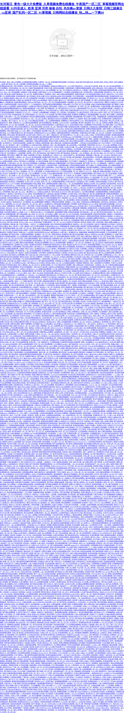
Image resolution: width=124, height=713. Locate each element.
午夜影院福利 (70, 88)
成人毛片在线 (108, 543)
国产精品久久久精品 (103, 667)
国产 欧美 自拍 (44, 700)
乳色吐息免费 (97, 124)
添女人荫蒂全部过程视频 (44, 527)
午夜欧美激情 (21, 185)
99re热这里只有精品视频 (76, 374)
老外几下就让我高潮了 (110, 586)
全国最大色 (31, 143)
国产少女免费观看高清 (27, 419)
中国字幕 (93, 480)
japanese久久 (75, 545)
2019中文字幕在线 (32, 376)
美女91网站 (35, 446)
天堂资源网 (115, 151)
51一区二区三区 (57, 641)
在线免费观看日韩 (39, 194)
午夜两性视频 (5, 169)
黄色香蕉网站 (80, 155)
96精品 (45, 279)
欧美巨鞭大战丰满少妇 (107, 476)
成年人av (82, 543)
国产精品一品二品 (40, 102)
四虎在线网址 (47, 620)
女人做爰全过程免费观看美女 (75, 279)
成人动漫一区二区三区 (36, 214)
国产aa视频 (111, 114)
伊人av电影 (79, 147)
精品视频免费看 (93, 114)
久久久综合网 (63, 653)
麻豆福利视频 (91, 478)
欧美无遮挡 (105, 437)
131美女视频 (104, 141)
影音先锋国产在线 (76, 124)
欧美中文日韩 (7, 378)
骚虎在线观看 (77, 515)
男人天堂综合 (92, 500)
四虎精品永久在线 (82, 131)
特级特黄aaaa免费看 (46, 332)
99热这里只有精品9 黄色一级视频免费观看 (19, 271)
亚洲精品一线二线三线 (91, 153)
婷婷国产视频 (98, 466)
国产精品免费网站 (22, 293)
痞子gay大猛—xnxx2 (26, 222)
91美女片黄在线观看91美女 (63, 250)
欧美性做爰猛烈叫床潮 (47, 391)
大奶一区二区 (43, 549)
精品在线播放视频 (58, 567)
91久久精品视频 (94, 285)
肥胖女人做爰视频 (55, 500)
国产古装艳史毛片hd (28, 462)
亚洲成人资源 (111, 267)
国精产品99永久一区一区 (22, 326)
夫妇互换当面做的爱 (107, 372)
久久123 (110, 328)
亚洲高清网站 (27, 305)
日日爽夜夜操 (20, 250)
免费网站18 (83, 114)
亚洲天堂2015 (7, 667)
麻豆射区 (39, 456)
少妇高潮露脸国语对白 (8, 275)
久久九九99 (87, 137)
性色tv (86, 354)
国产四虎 (39, 439)
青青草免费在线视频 (89, 149)
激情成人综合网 (89, 183)
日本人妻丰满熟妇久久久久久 (14, 159)
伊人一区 (117, 255)
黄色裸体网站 (106, 301)
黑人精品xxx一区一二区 (55, 401)
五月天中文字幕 (5, 114)
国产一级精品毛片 (53, 135)
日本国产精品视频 (41, 206)
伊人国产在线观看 (77, 354)
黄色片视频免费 (66, 287)
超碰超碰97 (26, 360)
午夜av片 (95, 334)
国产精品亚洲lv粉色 (65, 301)
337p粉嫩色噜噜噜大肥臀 (53, 246)
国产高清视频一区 (87, 100)
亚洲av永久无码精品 (39, 614)
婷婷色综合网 (118, 511)
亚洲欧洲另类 (107, 118)
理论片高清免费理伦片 (22, 127)
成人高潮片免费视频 (113, 539)
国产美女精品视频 (63, 506)
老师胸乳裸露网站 (24, 511)
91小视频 (70, 691)
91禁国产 (85, 90)
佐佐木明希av (105, 275)
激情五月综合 (115, 228)
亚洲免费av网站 (29, 454)
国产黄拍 (58, 480)
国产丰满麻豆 (5, 535)
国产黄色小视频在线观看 (74, 444)
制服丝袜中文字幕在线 (70, 531)
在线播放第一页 (59, 332)
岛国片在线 (62, 151)
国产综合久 (84, 596)
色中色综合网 (115, 287)
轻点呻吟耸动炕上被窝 (20, 230)
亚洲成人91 (43, 531)
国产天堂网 (38, 281)
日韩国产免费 (66, 604)
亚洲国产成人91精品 (22, 244)
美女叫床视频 (36, 360)
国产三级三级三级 (32, 255)
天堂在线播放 (34, 403)
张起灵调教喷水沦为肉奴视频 (106, 604)
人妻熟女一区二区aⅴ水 (23, 157)
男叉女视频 (90, 586)
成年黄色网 (66, 517)
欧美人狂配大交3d (43, 96)
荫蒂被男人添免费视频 (18, 151)
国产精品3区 (87, 169)
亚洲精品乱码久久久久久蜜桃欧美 (98, 647)
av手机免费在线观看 (16, 328)
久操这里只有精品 (85, 702)
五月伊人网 (29, 181)
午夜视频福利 (54, 208)
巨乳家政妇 (72, 112)
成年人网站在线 (97, 88)
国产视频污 (116, 104)
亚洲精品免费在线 (99, 273)
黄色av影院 (11, 135)
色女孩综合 (19, 389)
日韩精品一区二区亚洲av (58, 112)
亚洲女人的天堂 (61, 228)
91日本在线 (77, 257)
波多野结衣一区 (112, 131)
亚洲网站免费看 (8, 364)
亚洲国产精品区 (87, 159)
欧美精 (74, 559)
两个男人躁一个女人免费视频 (29, 173)
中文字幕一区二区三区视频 (80, 104)
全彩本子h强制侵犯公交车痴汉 (105, 224)
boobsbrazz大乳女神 (33, 691)
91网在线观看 (27, 602)
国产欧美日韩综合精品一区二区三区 (109, 212)
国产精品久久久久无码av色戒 (95, 291)
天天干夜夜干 (73, 161)
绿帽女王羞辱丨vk (61, 315)
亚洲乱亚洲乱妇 (60, 683)
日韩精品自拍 (41, 293)
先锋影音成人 (115, 360)
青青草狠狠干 (83, 285)
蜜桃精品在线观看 (75, 413)
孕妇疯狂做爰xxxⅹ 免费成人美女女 (35, 435)
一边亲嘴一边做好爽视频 (58, 494)
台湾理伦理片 (88, 92)
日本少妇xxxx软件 (96, 112)
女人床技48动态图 (35, 145)
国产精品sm (97, 677)
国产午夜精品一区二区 (39, 704)
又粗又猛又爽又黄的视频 (112, 309)
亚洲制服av (99, 482)
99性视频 (52, 185)
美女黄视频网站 (44, 86)
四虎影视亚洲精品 (20, 102)
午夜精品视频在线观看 (77, 165)
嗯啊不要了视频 (21, 155)
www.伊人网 (90, 675)
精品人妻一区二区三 (18, 192)
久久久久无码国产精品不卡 (43, 147)
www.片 (105, 496)
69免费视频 (106, 590)
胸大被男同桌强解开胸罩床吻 (50, 137)
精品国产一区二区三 (96, 596)
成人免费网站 (110, 460)
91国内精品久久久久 (62, 124)
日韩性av (114, 429)
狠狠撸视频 (60, 539)
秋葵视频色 (17, 259)
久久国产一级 (5, 567)
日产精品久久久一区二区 (95, 98)
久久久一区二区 (95, 385)
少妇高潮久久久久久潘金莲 (34, 200)
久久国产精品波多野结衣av (89, 592)
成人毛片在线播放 (82, 267)
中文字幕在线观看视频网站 (31, 259)
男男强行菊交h (46, 592)
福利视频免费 (78, 116)
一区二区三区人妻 (76, 417)
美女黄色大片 (91, 693)
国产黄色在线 (88, 287)
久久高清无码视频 (42, 161)
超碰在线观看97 (22, 106)
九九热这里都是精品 (28, 630)
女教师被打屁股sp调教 (33, 620)
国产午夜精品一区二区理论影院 (35, 165)
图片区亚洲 (63, 352)
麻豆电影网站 (91, 488)
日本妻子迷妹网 (5, 547)
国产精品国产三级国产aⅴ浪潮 (113, 441)
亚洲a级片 (103, 435)
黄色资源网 (53, 106)
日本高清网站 (47, 309)
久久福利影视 (50, 285)
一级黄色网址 (46, 259)
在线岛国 (98, 675)
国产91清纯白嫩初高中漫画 (19, 322)
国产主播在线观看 (56, 545)
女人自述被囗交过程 (31, 149)
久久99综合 (98, 531)
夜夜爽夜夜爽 (18, 435)
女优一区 (56, 602)
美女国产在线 (58, 218)
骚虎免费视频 (54, 639)
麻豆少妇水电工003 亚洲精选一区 (38, 502)
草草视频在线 (47, 230)
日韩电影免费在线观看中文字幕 (97, 246)
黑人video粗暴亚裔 (9, 706)
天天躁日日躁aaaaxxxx (70, 206)
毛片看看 (103, 257)
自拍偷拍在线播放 (63, 190)
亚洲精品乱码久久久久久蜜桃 (17, 303)
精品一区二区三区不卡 (108, 153)
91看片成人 (64, 232)
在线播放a (90, 423)
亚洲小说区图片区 (54, 425)
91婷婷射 (108, 133)
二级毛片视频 (110, 366)
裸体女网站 (41, 285)
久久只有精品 (5, 452)
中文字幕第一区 (9, 614)
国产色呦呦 (66, 498)
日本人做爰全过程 (110, 88)
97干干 (70, 179)
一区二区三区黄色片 (56, 470)
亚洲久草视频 (115, 649)
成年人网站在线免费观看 (65, 94)
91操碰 (31, 106)
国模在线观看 (5, 283)
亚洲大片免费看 (20, 364)
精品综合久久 (69, 324)
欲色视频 (39, 216)
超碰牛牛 (4, 374)
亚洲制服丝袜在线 (80, 511)
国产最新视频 (32, 641)
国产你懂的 (105, 287)
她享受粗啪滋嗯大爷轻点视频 (31, 183)
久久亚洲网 (98, 255)
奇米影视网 (111, 238)
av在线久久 (108, 673)
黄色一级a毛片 (14, 226)
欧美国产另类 (62, 448)
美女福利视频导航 (61, 543)
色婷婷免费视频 (13, 267)
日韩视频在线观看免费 (106, 628)
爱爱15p (112, 354)
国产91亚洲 (47, 358)
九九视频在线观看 (101, 165)
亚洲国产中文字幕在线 (49, 277)
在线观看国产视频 (61, 212)
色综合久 (89, 322)
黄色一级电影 (9, 403)
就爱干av (87, 523)
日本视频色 (11, 273)
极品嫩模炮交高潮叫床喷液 (30, 198)
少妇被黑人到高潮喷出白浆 (73, 92)
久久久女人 (85, 634)
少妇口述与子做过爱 (91, 86)
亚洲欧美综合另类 (63, 381)
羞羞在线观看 (75, 537)
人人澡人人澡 (116, 517)
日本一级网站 (24, 639)
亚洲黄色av (12, 413)
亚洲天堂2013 (38, 368)
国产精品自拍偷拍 (11, 574)
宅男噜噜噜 (7, 192)
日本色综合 (46, 478)
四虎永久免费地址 (66, 149)
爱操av (110, 632)
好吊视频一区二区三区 (59, 460)
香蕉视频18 (67, 437)
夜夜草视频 (13, 702)
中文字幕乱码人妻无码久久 (72, 90)
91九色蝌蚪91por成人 (19, 263)
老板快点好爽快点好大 (59, 86)
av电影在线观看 (8, 281)
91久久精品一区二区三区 (48, 299)
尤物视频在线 (102, 116)
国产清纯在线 (29, 133)
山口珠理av (82, 293)
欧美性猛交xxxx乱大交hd (55, 129)
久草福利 (6, 592)
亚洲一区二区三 (109, 482)
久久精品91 (29, 362)
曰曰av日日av (11, 372)
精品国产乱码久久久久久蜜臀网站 (22, 488)
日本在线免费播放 (102, 706)
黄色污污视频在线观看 (8, 236)
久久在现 (64, 702)
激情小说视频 (56, 502)
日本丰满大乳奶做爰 (105, 374)
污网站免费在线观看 (41, 141)
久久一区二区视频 (64, 299)
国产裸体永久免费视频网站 (76, 167)
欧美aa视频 (4, 616)
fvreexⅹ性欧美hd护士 (102, 342)
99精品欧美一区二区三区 (14, 348)
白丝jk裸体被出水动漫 (76, 240)
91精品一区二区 (40, 334)
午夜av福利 (67, 104)
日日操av (13, 376)
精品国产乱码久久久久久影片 (77, 244)
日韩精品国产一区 (60, 370)
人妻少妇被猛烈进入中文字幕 (99, 588)
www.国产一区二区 (57, 441)
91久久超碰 (67, 271)
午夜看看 (33, 293)
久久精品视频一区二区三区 (99, 177)
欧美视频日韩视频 (73, 151)
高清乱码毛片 (17, 202)
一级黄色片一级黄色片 (115, 163)
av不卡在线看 (50, 114)
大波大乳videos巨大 (91, 569)
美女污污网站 (66, 496)
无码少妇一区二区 (12, 208)
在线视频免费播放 (102, 192)
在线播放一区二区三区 (75, 102)
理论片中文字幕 (114, 120)
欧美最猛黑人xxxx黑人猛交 (73, 328)
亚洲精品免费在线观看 (33, 301)
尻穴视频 (103, 600)
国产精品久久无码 (74, 100)
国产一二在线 (38, 458)
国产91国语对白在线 (103, 649)
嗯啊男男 (7, 545)
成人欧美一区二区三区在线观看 (60, 590)
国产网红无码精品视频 (63, 114)
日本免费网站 (24, 582)
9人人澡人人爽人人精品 (109, 383)
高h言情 (5, 529)
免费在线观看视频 (80, 610)
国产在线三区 (66, 220)
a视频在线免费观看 (6, 655)
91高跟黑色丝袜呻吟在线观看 (46, 190)
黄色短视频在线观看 (59, 313)
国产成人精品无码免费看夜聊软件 (97, 360)
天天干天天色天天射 (94, 616)
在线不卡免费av (90, 425)
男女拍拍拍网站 (88, 157)
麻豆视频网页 (66, 502)
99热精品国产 (93, 555)
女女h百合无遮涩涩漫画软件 (44, 124)
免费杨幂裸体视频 (58, 427)
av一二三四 (57, 685)
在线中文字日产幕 (80, 616)
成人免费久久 (59, 324)
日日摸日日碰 (111, 454)
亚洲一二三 (19, 281)
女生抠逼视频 (50, 563)
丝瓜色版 (10, 261)
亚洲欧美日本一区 (37, 175)
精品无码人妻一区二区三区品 (24, 537)
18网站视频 (29, 141)
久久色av (107, 155)
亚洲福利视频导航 (104, 320)
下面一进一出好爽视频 (21, 667)
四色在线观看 (118, 431)
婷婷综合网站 (74, 439)
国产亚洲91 (11, 155)
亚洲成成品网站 (78, 425)
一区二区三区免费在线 (21, 116)
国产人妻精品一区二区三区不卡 (29, 265)
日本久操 (45, 340)
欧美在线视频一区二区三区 (73, 458)
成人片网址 (8, 708)
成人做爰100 (101, 541)
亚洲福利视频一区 (98, 484)
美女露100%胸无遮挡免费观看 (100, 261)
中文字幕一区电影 (20, 415)
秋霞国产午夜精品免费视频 (90, 226)
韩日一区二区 (79, 403)
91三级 (55, 269)
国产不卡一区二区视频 (17, 679)
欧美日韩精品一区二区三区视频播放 (43, 381)
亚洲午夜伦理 (78, 383)
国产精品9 (78, 618)
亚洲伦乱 (10, 127)
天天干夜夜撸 (14, 519)
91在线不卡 (74, 622)
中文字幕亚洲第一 (79, 96)
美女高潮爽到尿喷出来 (30, 336)
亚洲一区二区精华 (34, 580)
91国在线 (3, 372)
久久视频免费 (101, 163)
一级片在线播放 (106, 226)
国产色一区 (17, 675)
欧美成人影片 (83, 206)
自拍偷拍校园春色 (52, 116)
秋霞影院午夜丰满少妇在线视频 (73, 234)
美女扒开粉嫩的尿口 (81, 385)
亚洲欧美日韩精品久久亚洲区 (57, 253)
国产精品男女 (74, 344)
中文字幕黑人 (19, 655)
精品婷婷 (16, 576)
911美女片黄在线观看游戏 (65, 614)
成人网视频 (20, 604)
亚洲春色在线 (82, 559)
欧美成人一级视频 (29, 543)
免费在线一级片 (48, 145)
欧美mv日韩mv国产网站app (88, 336)
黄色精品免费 (20, 135)
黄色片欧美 (55, 192)
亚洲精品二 (68, 515)
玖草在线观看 (63, 533)
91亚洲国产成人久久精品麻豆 (43, 324)
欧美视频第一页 (47, 250)
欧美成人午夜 (46, 567)
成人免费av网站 (87, 462)
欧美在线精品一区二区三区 (34, 114)
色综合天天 (62, 677)
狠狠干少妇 (39, 488)
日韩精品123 (59, 261)
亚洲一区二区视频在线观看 (39, 582)
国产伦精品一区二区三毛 (92, 147)
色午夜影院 (72, 494)
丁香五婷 (25, 677)
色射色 (119, 187)
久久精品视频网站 (39, 411)
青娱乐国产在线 (13, 131)
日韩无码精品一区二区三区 (18, 88)
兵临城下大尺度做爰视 (15, 454)
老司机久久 (95, 490)
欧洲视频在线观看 (93, 437)
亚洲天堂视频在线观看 (41, 139)
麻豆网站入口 (31, 192)
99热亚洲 (104, 385)
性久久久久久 (38, 362)
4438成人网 (69, 407)
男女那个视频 (12, 444)
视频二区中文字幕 (84, 198)
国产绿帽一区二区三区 (96, 133)
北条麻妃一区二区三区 (24, 535)
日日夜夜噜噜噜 (100, 653)
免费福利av (76, 311)
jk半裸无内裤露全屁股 (116, 200)
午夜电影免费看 (86, 399)
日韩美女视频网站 (100, 389)
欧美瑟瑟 (98, 586)
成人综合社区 (78, 179)
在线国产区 (81, 649)
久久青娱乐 (82, 488)
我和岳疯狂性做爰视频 (62, 204)
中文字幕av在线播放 (34, 311)
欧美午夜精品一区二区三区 (72, 318)
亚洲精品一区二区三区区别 (50, 179)
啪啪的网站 (110, 338)
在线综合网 (63, 374)
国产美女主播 (58, 673)
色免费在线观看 (27, 139)
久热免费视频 (118, 167)
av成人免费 (40, 108)
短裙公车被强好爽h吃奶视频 (101, 104)
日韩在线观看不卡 (13, 462)
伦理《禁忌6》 (63, 240)
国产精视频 (109, 702)
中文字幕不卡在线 (99, 539)
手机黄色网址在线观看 (103, 135)
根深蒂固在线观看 (48, 315)
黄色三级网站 (30, 159)
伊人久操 (112, 259)
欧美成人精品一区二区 (54, 263)
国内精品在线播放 (106, 216)
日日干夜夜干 (106, 143)
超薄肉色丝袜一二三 (11, 295)
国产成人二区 (43, 185)
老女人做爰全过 (24, 381)
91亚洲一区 (70, 175)
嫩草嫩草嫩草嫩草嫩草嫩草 (49, 446)
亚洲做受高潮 (114, 96)
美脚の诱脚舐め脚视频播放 (68, 643)
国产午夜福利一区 (66, 187)
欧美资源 (120, 267)
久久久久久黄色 (21, 273)
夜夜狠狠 (46, 429)
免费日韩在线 (80, 94)
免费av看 (96, 171)
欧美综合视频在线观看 (37, 116)
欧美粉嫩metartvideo (55, 531)
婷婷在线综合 (75, 190)
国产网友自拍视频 (106, 285)
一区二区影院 (5, 129)
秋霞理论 (102, 446)
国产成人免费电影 (6, 190)
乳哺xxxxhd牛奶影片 (20, 533)
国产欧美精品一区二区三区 (75, 620)
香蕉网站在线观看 (50, 305)
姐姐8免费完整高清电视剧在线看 (97, 96)
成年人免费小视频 (95, 368)
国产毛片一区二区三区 (50, 301)
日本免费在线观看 (63, 630)
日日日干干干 (68, 173)
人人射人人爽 (61, 433)
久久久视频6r (95, 383)
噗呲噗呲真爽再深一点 (48, 464)
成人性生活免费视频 (30, 163)
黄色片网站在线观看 (77, 141)
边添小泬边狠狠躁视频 (84, 358)
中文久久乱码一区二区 (28, 196)
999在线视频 (108, 511)
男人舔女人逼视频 (55, 206)
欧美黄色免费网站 (93, 167)
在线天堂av (111, 94)
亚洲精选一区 (88, 454)
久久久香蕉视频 (22, 236)
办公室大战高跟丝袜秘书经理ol (54, 667)
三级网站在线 (5, 704)
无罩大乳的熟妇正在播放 (96, 519)
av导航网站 (84, 151)
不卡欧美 (76, 338)
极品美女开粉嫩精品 (71, 474)
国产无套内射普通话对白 (84, 405)
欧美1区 (83, 222)
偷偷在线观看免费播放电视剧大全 (19, 450)
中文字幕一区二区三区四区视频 (103, 509)
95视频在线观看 (48, 330)
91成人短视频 (41, 598)
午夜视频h (100, 161)
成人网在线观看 (60, 145)
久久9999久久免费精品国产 (61, 486)
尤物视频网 (20, 181)
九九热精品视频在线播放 (83, 509)
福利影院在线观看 (113, 257)
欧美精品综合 (15, 630)
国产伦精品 (96, 421)
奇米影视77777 (60, 647)
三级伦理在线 (27, 480)
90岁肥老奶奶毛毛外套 (107, 139)
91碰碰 (21, 248)
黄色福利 (85, 588)
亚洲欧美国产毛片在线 (50, 157)
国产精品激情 (77, 157)
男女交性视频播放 (69, 246)
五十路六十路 (64, 417)
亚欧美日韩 (23, 641)
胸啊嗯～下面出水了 (58, 297)
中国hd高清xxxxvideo (93, 580)
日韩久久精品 (111, 653)
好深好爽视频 (15, 433)
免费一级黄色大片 (15, 122)
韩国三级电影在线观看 (15, 149)
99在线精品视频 (59, 624)
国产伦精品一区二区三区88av (22, 458)
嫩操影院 (116, 391)
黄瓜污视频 (10, 685)
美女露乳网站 (90, 649)
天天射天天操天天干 (62, 553)
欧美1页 (19, 90)
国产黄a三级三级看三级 (94, 309)
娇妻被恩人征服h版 (38, 588)
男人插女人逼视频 (44, 641)
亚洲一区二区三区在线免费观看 (110, 86)
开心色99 (93, 175)
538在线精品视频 (9, 482)
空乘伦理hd (37, 291)
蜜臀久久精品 (54, 555)
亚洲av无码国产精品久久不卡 (50, 378)
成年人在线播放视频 (64, 322)
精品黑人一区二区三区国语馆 (83, 224)
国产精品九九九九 (39, 90)
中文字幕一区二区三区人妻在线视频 (80, 466)
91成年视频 (102, 289)
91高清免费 (49, 565)
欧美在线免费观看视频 (51, 216)
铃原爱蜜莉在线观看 (99, 557)
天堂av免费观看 (9, 622)
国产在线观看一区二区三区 (24, 124)
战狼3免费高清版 (116, 177)
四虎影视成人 (75, 517)
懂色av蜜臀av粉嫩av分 (112, 222)
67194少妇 (86, 303)
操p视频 (55, 122)
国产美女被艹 (98, 269)
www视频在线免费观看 (44, 269)
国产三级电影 (55, 628)
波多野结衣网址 (86, 190)
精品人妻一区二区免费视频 (48, 352)
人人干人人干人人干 (74, 159)
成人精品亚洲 (27, 100)
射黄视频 (9, 661)
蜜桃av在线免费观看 (27, 242)
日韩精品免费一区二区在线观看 (72, 307)
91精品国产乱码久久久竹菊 (79, 419)
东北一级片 (32, 273)
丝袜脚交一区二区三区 (85, 228)
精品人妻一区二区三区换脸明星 (27, 98)
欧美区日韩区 (65, 334)
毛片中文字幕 (5, 513)
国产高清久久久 (29, 190)
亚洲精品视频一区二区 (48, 403)
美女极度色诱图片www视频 (13, 212)
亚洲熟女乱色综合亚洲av (86, 283)
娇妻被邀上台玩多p (15, 421)
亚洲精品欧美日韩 (6, 86)
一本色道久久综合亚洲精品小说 (90, 143)
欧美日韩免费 (60, 283)
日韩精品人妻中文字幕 (108, 313)
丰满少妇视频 (51, 177)
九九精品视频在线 (29, 460)
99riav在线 (27, 659)
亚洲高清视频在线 (13, 198)
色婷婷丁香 (77, 669)
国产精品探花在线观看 (95, 511)
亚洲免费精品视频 (9, 228)
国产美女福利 (17, 480)
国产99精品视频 (22, 214)
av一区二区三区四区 (23, 175)
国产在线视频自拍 (58, 444)
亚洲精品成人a (108, 255)
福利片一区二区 (86, 594)
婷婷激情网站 (77, 452)
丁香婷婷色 (49, 218)
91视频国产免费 (110, 486)
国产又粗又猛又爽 (104, 185)
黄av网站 (7, 608)
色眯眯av (110, 214)
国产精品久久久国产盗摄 (63, 572)
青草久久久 (82, 230)
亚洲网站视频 (69, 401)
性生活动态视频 (38, 218)
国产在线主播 (9, 515)
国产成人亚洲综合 (80, 659)
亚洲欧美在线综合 (111, 399)
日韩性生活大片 (13, 616)
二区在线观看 (77, 606)
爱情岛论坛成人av (37, 212)
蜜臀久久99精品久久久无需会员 (65, 421)
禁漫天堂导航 (54, 141)
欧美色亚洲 (48, 626)
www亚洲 (118, 389)
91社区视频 (106, 643)
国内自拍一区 (29, 551)
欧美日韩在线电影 (90, 417)
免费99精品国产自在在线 (40, 569)
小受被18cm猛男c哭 (44, 192)
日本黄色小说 (89, 255)
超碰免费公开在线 (43, 622)
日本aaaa (30, 102)
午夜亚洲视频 (18, 352)
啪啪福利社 (11, 206)
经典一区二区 (46, 181)
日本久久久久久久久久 (59, 466)
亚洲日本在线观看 (82, 200)
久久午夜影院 (36, 315)
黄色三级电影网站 (48, 167)
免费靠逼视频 (62, 691)
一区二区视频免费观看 (52, 120)
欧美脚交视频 (35, 366)
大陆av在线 (53, 289)
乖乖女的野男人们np (77, 120)
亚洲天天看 (48, 88)
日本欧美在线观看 (42, 208)
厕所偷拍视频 (78, 287)
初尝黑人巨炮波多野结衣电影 (80, 574)
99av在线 (103, 114)
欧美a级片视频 (113, 659)
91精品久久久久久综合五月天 (102, 533)
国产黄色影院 (64, 484)
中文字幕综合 (5, 139)
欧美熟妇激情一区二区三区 (28, 470)
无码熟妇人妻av (109, 466)
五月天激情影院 (21, 634)
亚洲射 (116, 328)
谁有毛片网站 (41, 630)
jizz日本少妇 (92, 277)
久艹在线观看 (111, 358)
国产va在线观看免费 (26, 344)
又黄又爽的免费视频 (31, 238)
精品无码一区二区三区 (30, 204)
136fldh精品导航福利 (95, 441)
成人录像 (12, 175)
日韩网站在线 (88, 389)
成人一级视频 (33, 515)
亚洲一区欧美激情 (100, 240)
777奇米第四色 (111, 324)
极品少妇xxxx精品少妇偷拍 (10, 137)
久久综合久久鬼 (99, 515)
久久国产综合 (54, 569)
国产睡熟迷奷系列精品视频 (49, 608)
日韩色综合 (105, 202)
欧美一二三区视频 (65, 580)
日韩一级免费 (100, 283)
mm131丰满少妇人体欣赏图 (109, 356)
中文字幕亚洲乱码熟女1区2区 (95, 94)
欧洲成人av (26, 606)
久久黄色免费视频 (60, 356)
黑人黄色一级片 (65, 446)
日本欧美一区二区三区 (115, 427)
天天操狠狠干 (103, 311)
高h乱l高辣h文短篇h (19, 383)
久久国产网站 (16, 452)
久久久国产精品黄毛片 (75, 86)
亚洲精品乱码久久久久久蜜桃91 (45, 133)
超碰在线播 (72, 131)
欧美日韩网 (44, 639)
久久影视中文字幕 (108, 492)
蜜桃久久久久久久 (85, 171)
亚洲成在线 (101, 348)
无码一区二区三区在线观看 (37, 307)
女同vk (15, 161)
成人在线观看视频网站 (98, 407)
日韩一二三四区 (28, 210)
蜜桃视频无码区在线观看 (96, 232)
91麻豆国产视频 (102, 175)
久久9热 (43, 173)
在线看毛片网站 (37, 618)
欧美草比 (12, 181)
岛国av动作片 (118, 281)
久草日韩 (10, 141)
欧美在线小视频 (107, 281)
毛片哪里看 (27, 202)
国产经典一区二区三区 (79, 346)
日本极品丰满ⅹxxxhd (101, 259)
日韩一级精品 (27, 90)
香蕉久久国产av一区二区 (30, 506)
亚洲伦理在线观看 (99, 214)
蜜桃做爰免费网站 (85, 269)
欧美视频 (68, 525)
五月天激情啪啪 (103, 468)
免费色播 (101, 366)
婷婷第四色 (4, 409)
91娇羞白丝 (81, 181)
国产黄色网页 (37, 417)
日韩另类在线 (103, 448)
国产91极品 (90, 165)
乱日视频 (78, 175)
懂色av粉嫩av (45, 376)
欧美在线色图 (46, 427)
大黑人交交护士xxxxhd (43, 708)
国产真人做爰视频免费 (98, 194)
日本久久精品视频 (66, 511)
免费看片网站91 (38, 94)
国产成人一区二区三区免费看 (44, 385)
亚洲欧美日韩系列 (36, 244)
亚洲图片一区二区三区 (43, 234)
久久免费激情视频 (12, 216)
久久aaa (90, 346)
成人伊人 (115, 502)
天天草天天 (27, 494)
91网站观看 (76, 208)
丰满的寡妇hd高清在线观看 (98, 200)
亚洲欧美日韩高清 (80, 320)
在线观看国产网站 (66, 657)
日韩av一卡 (119, 492)
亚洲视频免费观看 (61, 681)
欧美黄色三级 (27, 218)
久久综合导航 (48, 458)
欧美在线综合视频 (50, 362)
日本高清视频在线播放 (56, 279)
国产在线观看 (26, 374)
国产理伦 (118, 181)
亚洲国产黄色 (15, 693)
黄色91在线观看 (61, 285)
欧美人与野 (15, 695)
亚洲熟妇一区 (47, 454)
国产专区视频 (99, 460)
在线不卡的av (95, 110)
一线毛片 (33, 224)
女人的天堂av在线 (30, 346)
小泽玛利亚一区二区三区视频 (35, 177)
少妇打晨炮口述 (60, 167)
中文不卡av (77, 340)
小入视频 (42, 541)
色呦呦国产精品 (66, 169)
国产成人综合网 (13, 222)
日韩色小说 (35, 545)
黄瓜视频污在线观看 (96, 419)
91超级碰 (39, 462)
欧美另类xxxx (25, 118)
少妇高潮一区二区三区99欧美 (81, 334)
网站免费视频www (92, 279)
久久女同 (105, 531)
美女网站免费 (119, 372)
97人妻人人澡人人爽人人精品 (84, 135)
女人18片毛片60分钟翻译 (77, 448)
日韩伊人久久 (63, 106)
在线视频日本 (25, 340)
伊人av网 (55, 358)
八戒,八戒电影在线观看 (60, 462)
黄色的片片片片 (41, 517)
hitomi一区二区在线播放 (66, 200)
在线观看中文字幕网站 (102, 263)
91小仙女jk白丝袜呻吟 (10, 344)
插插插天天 (83, 161)
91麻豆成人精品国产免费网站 (57, 194)
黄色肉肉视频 (15, 578)
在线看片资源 (22, 427)
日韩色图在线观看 (34, 277)
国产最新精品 (14, 582)
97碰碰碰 (79, 263)
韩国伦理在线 (55, 376)
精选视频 (106, 368)
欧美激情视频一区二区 (66, 632)
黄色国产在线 (101, 689)
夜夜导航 (97, 151)
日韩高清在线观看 (10, 104)
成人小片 (70, 472)
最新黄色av (83, 541)
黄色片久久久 (101, 131)
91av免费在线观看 (6, 161)
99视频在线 (9, 102)
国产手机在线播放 (67, 326)
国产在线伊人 (76, 192)
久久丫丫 (27, 212)
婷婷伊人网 (91, 222)
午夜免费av (31, 610)
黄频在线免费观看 (112, 194)
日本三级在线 (73, 543)
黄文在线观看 (67, 96)
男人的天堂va (88, 102)
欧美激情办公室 (16, 567)
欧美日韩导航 (33, 391)
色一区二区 (23, 120)
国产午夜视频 (9, 200)
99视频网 (58, 330)
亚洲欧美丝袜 (117, 118)
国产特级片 (53, 653)
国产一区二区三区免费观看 (101, 198)
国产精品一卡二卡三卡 (44, 637)
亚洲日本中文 (9, 563)
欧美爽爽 (95, 622)
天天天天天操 (64, 122)
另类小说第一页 (74, 480)
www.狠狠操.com (26, 433)
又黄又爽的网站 (46, 504)
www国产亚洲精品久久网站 (62, 311)
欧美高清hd (71, 313)
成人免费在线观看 (114, 165)
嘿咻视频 (89, 155)
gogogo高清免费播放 (13, 370)
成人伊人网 (79, 704)
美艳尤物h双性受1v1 (92, 120)
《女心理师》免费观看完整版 (34, 492)
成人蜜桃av (71, 391)
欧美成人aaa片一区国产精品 (44, 681)
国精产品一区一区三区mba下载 (104, 236)
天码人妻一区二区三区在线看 (69, 214)
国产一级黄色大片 (115, 127)
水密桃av (7, 695)
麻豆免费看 (5, 328)
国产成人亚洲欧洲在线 (101, 228)
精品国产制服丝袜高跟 (106, 598)
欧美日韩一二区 (76, 153)
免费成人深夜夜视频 (42, 143)
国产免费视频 (21, 338)
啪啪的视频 (83, 232)
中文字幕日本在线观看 (74, 163)
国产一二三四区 (115, 368)
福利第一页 (72, 228)
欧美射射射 (28, 313)
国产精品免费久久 (66, 135)
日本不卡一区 (45, 545)
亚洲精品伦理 (54, 340)
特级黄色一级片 (50, 94)
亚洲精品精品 (95, 106)
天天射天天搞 (84, 332)
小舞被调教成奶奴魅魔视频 (70, 376)
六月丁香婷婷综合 (65, 588)
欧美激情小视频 (27, 675)
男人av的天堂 (82, 651)
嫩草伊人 (68, 708)
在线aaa (43, 228)
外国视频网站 (111, 612)
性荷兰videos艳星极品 (40, 100)
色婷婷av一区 (72, 565)
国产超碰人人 (73, 702)
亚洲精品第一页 (74, 106)
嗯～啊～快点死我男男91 (28, 295)
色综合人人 (97, 281)
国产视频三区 (45, 297)
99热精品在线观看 (84, 378)
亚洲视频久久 (109, 234)
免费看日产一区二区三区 (75, 242)
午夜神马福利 (14, 470)
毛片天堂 (80, 421)
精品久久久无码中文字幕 (63, 273)
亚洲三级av (37, 437)
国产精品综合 (42, 153)
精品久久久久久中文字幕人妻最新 (28, 289)
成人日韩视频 (93, 311)
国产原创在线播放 (55, 498)
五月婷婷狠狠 (77, 137)
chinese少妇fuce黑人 (103, 708)
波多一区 (117, 285)
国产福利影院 (45, 374)
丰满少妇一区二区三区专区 (32, 429)
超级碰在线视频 (114, 192)
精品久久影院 (53, 100)
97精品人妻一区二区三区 (49, 632)
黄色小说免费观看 (13, 553)
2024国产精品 (72, 194)
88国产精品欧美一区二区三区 (22, 94)
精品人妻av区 (28, 539)
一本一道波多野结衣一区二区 (72, 415)
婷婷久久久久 (119, 504)
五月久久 (99, 145)
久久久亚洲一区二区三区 (65, 618)
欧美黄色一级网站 (113, 618)
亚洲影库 (23, 137)
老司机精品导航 (34, 220)
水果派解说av (16, 139)
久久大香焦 (82, 429)
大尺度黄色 (115, 320)
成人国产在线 (31, 135)
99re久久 (53, 242)
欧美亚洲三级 (118, 657)
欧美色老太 (110, 283)
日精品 (19, 100)
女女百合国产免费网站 (98, 332)
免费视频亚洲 (64, 226)
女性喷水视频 (36, 441)
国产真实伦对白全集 (91, 253)
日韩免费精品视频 (32, 555)
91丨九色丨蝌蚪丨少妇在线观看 (30, 131)
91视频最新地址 (95, 433)
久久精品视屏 (102, 417)
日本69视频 (90, 210)
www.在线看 (77, 697)
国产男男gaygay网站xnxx (37, 110)
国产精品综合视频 (21, 391)
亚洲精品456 (34, 299)
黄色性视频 (8, 559)
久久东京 (10, 177)
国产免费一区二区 (89, 163)
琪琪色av (35, 494)
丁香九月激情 (61, 472)
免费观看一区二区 (46, 326)
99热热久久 (98, 496)
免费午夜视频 (30, 334)
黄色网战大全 (94, 632)
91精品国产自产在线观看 (100, 299)
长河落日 (93, 131)
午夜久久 (28, 604)
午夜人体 (15, 632)
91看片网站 (17, 683)
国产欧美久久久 (99, 612)
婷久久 (36, 539)
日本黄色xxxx (21, 179)
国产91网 (26, 389)
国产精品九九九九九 (14, 602)
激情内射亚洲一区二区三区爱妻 (108, 149)
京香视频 (74, 204)
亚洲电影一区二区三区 (59, 259)
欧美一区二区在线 (56, 429)
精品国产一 (89, 496)
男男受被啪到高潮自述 (78, 423)
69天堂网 (97, 287)
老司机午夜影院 (87, 697)
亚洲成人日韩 (64, 141)
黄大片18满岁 (92, 366)
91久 (120, 582)
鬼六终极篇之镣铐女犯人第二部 (72, 255)
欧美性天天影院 (41, 425)
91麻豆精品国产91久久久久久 (87, 108)
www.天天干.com (50, 600)
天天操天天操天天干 (94, 301)
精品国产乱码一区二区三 (73, 350)
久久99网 (76, 273)
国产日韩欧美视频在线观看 (105, 693)
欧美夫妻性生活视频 (42, 364)
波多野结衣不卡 (79, 250)
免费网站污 (65, 120)
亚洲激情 (65, 480)
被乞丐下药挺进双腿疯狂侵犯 (50, 198)
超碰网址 (66, 291)
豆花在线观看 (37, 535)
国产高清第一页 (83, 435)
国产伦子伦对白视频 (31, 129)
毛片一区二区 (97, 122)
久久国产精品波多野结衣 (110, 433)
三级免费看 (22, 153)
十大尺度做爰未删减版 (73, 624)
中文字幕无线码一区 (26, 147)
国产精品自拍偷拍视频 (105, 504)
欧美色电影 (38, 222)
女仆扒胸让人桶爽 (51, 214)
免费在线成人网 (38, 565)
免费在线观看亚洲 (29, 108)
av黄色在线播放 (58, 535)
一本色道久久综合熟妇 (109, 537)
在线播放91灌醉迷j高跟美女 (96, 218)
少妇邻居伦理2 (47, 318)
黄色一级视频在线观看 (50, 183)
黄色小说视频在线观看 (114, 273)
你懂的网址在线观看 (26, 574)
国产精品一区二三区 (34, 407)
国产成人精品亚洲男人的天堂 (89, 474)
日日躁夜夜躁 (49, 212)
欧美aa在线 (104, 120)
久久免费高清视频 (9, 96)
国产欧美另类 (30, 590)
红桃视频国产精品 (69, 561)
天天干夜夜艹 (93, 559)
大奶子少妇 (108, 695)
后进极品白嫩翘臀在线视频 (13, 411)
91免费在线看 (54, 342)
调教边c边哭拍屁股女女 (21, 366)
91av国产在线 (58, 458)
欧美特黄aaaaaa (66, 137)
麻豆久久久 (63, 100)
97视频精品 (100, 521)
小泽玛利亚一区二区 (78, 665)
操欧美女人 (82, 586)
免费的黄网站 (115, 490)
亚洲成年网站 (24, 423)
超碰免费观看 (92, 364)
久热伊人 (41, 649)
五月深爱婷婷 (14, 315)
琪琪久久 (117, 122)
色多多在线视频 (33, 137)
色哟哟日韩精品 (9, 98)
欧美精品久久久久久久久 (40, 653)
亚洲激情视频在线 (82, 313)
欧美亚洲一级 (7, 448)
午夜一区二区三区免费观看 (43, 344)
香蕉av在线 (36, 228)
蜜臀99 (67, 706)
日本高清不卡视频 (27, 553)
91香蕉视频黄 (17, 246)
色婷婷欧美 (46, 439)
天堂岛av (111, 181)
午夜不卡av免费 (116, 263)
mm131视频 (53, 346)
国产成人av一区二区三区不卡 (110, 110)
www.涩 (79, 391)
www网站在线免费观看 (30, 122)
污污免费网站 (106, 151)
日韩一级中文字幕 (75, 462)
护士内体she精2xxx (53, 110)
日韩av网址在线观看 (109, 616)
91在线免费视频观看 (31, 352)
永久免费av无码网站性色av (91, 582)
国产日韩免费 (34, 464)
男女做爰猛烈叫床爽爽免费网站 (11, 569)
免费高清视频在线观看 (83, 88)
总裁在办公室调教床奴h (56, 267)
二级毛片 (85, 175)
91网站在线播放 (78, 572)
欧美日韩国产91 (69, 155)
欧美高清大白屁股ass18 (70, 336)
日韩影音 (24, 92)
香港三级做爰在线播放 (110, 381)
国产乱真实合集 (108, 376)
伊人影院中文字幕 (72, 248)
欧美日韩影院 (64, 537)
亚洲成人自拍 (102, 425)
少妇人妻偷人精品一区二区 (42, 350)
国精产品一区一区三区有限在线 (66, 563)
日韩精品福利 (31, 671)
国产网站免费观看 (12, 330)
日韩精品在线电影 (106, 167)
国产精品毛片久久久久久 (67, 108)
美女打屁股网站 (98, 399)
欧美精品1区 (93, 431)
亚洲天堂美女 (99, 102)
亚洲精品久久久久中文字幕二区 (42, 521)
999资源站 (24, 687)
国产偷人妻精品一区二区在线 (67, 281)
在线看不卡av (14, 269)
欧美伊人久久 (41, 476)
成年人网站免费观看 (25, 409)
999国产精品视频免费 (36, 88)
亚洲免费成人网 (50, 338)
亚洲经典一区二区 (21, 515)
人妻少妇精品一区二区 (15, 346)
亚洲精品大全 (73, 232)
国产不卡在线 (55, 139)
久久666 (112, 468)
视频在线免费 (70, 267)
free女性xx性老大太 (35, 279)
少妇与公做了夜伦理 (31, 86)
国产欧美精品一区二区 (20, 431)
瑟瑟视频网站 (19, 141)
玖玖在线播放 (77, 169)
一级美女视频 (101, 401)
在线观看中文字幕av (35, 155)
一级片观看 (31, 206)
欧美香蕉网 (65, 419)
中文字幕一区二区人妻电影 (28, 187)
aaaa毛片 (120, 653)
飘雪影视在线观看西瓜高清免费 (101, 657)
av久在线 (37, 181)
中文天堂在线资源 (48, 596)
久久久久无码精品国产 (55, 92)
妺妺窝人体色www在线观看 (12, 441)
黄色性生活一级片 (7, 415)
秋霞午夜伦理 (18, 541)
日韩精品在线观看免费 (65, 338)
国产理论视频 (65, 492)
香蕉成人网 (14, 224)
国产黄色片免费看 (74, 259)
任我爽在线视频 (69, 218)
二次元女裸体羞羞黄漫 (96, 393)
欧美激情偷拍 (24, 330)
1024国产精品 (17, 429)
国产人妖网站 (90, 181)
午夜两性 (99, 665)
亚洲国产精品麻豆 (105, 397)
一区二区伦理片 (20, 439)
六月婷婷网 (83, 500)
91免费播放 (87, 124)
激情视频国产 (58, 474)
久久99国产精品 (98, 169)
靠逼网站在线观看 (21, 279)
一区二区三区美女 (53, 334)
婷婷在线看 (20, 600)
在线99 (106, 527)
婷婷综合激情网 (101, 181)
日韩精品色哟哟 (87, 259)
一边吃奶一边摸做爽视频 (40, 112)
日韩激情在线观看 (104, 208)
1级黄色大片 (4, 269)
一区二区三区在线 (65, 157)
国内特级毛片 (18, 395)
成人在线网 (54, 700)
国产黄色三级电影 (104, 429)
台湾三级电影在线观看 (110, 147)
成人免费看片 (12, 484)
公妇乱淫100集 (69, 147)
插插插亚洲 (27, 569)
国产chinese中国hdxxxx (82, 691)
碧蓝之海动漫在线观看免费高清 (61, 224)
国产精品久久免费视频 (27, 161)
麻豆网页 (64, 179)
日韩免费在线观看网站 (45, 474)
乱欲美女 (62, 490)
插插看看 (95, 663)
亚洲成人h (44, 289)
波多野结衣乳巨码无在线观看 (40, 320)
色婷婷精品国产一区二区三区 (49, 149)
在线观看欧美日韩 (10, 387)
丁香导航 (97, 293)
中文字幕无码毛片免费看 (63, 265)
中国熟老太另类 (36, 511)
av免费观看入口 (22, 275)
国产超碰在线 (116, 106)
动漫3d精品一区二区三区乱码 (68, 277)
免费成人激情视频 (61, 98)
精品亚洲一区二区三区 (100, 362)
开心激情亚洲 (10, 90)
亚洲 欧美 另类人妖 (116, 370)
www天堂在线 (116, 185)
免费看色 (52, 397)
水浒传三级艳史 (6, 202)
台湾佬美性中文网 (96, 525)
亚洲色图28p (19, 437)
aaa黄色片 (103, 632)
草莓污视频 (36, 374)
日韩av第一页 (98, 155)
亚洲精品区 (19, 551)
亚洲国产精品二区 (78, 496)
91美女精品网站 (65, 208)
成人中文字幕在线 (15, 529)
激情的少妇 (83, 348)
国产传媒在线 (49, 395)
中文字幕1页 (113, 246)
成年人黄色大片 (14, 401)
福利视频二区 (38, 305)
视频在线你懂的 (105, 171)
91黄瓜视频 (38, 171)
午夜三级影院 (18, 86)
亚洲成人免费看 (108, 122)
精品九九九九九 (61, 391)
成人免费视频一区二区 (54, 90)
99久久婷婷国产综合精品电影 (106, 183)
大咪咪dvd (42, 129)
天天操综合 (25, 403)
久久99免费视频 (8, 389)
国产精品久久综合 (10, 671)
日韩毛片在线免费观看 (38, 482)
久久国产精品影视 (109, 462)
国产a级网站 (51, 228)
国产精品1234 (104, 630)
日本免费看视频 (73, 370)
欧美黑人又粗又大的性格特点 (85, 401)
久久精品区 (87, 409)
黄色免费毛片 (85, 376)
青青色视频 (87, 413)
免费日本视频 (90, 250)
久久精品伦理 (19, 177)
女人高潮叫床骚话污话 (15, 133)
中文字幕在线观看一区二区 (69, 171)
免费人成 (38, 415)
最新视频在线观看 (61, 612)
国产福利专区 (103, 659)
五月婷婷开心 (7, 143)
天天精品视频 (10, 634)
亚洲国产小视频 (41, 159)
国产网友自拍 (18, 190)
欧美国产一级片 (14, 145)
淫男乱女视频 (46, 551)
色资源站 (87, 421)
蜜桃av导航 (64, 110)
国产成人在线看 (83, 565)
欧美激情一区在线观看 (46, 98)
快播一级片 (26, 521)
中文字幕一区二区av (13, 171)
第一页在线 (54, 643)
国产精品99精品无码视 (42, 210)
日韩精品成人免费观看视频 (98, 127)
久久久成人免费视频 (110, 145)
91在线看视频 (76, 502)
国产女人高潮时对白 (46, 204)
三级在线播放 (34, 378)
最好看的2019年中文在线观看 (58, 118)
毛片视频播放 (36, 685)
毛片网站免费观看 (88, 192)
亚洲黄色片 (39, 537)
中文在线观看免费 (51, 200)
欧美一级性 (36, 326)
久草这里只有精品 (34, 230)
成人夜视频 (108, 391)
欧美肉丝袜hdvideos (52, 226)
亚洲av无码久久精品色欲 (19, 110)
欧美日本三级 (115, 647)
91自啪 (22, 555)
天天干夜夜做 (31, 622)
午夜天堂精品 (24, 224)
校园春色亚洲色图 (16, 129)
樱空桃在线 (55, 232)
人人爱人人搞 (111, 415)
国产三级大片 (13, 120)
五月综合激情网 (111, 232)
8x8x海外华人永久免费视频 (109, 179)
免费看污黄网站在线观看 (91, 350)
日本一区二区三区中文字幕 (96, 230)
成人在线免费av (72, 145)
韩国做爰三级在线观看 (80, 590)
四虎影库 (24, 649)
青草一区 (110, 389)
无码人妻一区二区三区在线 (57, 131)
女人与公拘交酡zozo (20, 559)
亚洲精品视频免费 (118, 135)
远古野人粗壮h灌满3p (81, 177)
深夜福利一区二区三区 (70, 198)
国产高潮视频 (104, 490)
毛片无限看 (102, 559)
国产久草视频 (89, 326)
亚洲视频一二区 (38, 572)
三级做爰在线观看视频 (79, 555)
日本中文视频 (59, 147)
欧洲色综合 (42, 372)
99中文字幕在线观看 (37, 226)
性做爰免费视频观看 (25, 596)
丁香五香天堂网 (57, 515)
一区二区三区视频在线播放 (57, 102)
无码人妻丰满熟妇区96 (101, 641)
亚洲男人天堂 (31, 153)
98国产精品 (119, 234)
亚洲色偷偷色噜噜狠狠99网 (108, 90)
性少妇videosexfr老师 (75, 253)
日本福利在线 (27, 397)
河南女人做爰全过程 (114, 417)
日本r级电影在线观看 (105, 108)
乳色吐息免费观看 (73, 645)
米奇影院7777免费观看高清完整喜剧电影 (44, 423)
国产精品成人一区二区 (88, 212)
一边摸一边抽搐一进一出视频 (92, 391)
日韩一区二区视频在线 (8, 299)
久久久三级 (14, 496)
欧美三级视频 (118, 533)
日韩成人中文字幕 (50, 488)
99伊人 (61, 360)
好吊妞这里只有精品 (98, 691)
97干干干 (54, 151)
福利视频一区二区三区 (14, 204)
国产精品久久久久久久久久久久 (76, 441)
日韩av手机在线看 (15, 486)
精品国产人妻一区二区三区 (59, 622)
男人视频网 (37, 167)
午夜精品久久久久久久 (23, 112)
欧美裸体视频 (37, 157)
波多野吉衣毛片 (53, 657)
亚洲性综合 (83, 277)
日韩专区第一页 (20, 311)
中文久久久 (67, 521)
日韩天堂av (33, 486)
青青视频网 (69, 385)
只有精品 (6, 697)
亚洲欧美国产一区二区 (51, 222)
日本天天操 (4, 490)
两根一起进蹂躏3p (87, 342)
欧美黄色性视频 (36, 127)
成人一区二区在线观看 (12, 92)
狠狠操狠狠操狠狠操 (48, 366)
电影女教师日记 (40, 472)
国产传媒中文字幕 (90, 116)
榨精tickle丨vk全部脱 (26, 232)
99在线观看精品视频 (69, 651)
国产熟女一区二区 (114, 352)
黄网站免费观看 (115, 630)
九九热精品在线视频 (67, 139)
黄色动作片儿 (75, 399)
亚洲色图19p (77, 588)
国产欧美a (7, 94)
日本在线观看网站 (41, 578)
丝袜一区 (53, 236)
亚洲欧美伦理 (90, 387)
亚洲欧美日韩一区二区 (98, 626)
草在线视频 (30, 578)
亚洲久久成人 (88, 315)
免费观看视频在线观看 (89, 185)
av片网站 (21, 334)
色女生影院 (106, 206)
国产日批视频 (114, 311)
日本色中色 (11, 289)
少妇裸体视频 (91, 543)
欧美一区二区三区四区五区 (113, 112)
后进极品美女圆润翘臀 (70, 143)
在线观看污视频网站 (82, 632)
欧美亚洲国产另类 (106, 403)
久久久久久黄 (58, 318)
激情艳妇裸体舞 (19, 594)
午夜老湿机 (100, 222)
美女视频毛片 (12, 153)
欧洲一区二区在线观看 (56, 578)
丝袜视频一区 (52, 710)
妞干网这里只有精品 (41, 106)
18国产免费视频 (44, 466)
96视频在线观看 (47, 360)
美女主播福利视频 (77, 299)
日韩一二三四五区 (79, 187)
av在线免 (20, 659)
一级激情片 (47, 462)
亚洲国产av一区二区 (79, 437)
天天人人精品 (19, 200)
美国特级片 (79, 460)
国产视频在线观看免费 (85, 494)
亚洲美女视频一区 (47, 265)
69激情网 (57, 326)
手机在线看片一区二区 (15, 651)
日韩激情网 (106, 710)
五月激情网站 (83, 431)
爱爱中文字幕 (76, 185)
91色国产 (52, 582)
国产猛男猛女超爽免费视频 (52, 104)
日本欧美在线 (89, 265)
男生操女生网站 (28, 246)
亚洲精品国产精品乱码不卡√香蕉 (54, 244)
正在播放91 (21, 645)
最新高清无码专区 (12, 147)
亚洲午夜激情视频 (21, 476)
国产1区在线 (26, 441)
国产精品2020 (10, 309)
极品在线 (80, 289)
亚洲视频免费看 (28, 472)
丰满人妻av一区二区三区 (112, 303)
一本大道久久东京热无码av (24, 368)
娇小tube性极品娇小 (104, 220)
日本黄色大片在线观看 (95, 187)
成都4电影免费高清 (64, 133)
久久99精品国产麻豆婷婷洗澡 (46, 275)
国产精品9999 (115, 710)
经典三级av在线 (118, 413)
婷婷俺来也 (56, 702)
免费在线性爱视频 (58, 202)
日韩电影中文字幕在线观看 (68, 364)
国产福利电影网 (93, 372)
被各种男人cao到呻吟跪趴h (60, 513)
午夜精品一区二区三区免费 (100, 606)
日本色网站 (42, 253)
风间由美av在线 (56, 96)
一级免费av (4, 120)
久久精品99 (14, 592)
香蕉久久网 (59, 393)
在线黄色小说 (30, 216)
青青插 (54, 240)
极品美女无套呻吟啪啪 (65, 610)
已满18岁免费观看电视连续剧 (104, 210)
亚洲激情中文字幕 (6, 395)
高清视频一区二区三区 (21, 378)
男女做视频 (46, 441)
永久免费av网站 (108, 124)
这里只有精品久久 (86, 273)
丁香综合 (19, 598)
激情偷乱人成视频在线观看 (92, 297)
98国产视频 (106, 129)
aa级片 (96, 356)
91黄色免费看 (75, 381)
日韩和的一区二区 (10, 511)
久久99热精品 (27, 567)
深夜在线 (83, 366)
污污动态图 (69, 177)
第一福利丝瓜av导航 (77, 291)
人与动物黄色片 (36, 104)
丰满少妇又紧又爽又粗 (27, 208)
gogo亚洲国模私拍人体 (32, 399)
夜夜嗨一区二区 (115, 299)
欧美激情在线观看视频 (98, 267)
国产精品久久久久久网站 (23, 167)
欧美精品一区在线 (25, 592)
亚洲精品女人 (73, 612)
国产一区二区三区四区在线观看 (62, 320)
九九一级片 (78, 667)
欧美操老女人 (72, 602)
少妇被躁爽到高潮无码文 (45, 683)
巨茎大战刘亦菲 (26, 572)
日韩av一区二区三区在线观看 (67, 293)
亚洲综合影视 (47, 311)
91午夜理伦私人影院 (103, 250)
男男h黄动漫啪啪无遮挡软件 (14, 643)
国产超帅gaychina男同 (47, 539)
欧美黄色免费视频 (45, 444)
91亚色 (62, 569)
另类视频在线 (61, 159)
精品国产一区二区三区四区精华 (12, 494)
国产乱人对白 (95, 537)
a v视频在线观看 (97, 137)
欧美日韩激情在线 (105, 506)
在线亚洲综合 (91, 665)
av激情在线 (112, 435)
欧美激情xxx (80, 246)
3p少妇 (118, 466)
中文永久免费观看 (13, 118)
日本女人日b (92, 348)
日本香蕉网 (52, 433)
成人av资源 (20, 291)
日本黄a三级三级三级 (42, 328)
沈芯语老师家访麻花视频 (77, 98)
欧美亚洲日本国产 (43, 383)
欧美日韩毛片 (71, 181)
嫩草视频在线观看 (46, 509)
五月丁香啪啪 (7, 557)
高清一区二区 (85, 106)
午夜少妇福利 (33, 92)
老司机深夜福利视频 (63, 464)
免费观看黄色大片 (112, 411)
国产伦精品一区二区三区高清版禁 (105, 173)
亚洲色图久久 (14, 173)
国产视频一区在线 (79, 301)
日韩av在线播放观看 (53, 559)
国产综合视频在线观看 (15, 500)
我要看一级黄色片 (65, 606)
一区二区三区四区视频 (62, 395)
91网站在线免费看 (21, 563)
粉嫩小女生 (63, 183)
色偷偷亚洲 (84, 127)
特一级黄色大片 (80, 324)
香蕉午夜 (116, 687)
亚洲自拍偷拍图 (74, 212)
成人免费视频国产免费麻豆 (41, 202)
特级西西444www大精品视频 (52, 291)
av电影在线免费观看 (46, 413)
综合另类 (53, 691)
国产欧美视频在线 (45, 122)
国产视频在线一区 (51, 108)
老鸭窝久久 (88, 677)
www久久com (110, 446)
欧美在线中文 (102, 328)
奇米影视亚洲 (21, 96)
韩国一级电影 (35, 663)
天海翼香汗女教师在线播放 (83, 173)
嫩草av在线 (13, 297)
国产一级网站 (72, 285)
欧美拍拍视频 (89, 460)
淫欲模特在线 (18, 385)
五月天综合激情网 (25, 240)
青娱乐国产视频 (62, 127)
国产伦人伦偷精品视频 (107, 253)
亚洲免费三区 (48, 155)
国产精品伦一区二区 (11, 466)
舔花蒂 (12, 535)
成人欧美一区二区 (49, 127)
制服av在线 (115, 344)
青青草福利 (91, 145)
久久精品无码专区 (83, 112)
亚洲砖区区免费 (74, 127)
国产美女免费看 (99, 608)
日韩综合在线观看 (35, 309)
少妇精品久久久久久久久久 (79, 679)
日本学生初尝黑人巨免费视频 (72, 303)
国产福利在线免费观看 (46, 261)
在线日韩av (69, 482)
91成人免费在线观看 (81, 614)
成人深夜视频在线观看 (11, 381)
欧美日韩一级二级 (109, 187)
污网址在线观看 (78, 708)
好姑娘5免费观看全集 (68, 637)
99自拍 (70, 616)
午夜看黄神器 (65, 372)
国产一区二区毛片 (72, 332)
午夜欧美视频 (106, 106)
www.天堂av (22, 376)
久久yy (115, 582)
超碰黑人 (7, 509)
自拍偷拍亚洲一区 (18, 114)
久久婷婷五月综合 (84, 563)
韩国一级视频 (94, 139)
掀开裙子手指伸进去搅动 (8, 265)
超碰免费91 (33, 665)
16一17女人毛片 (86, 338)
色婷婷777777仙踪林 (76, 118)
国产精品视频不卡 (99, 454)
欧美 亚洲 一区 (30, 285)
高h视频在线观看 (111, 161)
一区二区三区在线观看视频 (107, 639)
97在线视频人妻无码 (77, 122)
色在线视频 (26, 704)
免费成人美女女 (42, 346)
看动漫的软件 (87, 695)
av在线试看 (54, 364)
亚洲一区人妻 (10, 342)
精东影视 (88, 122)
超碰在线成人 (109, 169)
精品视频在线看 (62, 468)
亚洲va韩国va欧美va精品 (59, 439)
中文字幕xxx (85, 480)
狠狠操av (73, 435)
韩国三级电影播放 (61, 161)
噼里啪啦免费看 (31, 645)
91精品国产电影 (52, 165)
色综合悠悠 (102, 238)
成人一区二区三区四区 (39, 118)
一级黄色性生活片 (96, 673)
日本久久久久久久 (57, 328)
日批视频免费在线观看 (92, 458)
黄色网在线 (116, 208)
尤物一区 (84, 311)
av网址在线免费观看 (92, 141)
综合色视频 (68, 411)
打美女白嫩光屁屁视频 (55, 173)
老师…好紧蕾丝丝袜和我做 (51, 415)
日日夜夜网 (37, 480)
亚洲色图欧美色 (8, 244)
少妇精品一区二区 (101, 265)
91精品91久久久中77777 (29, 261)
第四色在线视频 (58, 88)
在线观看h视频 (63, 165)
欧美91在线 (16, 555)
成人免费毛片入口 (23, 299)
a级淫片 (29, 151)
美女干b (52, 161)
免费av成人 (85, 525)
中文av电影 (76, 202)
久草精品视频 (114, 305)
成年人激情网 (33, 531)
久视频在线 (10, 167)
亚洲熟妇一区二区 (27, 171)
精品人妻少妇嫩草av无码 (92, 118)
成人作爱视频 (99, 486)
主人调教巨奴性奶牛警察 (19, 531)
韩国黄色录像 (13, 665)
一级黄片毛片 (117, 301)
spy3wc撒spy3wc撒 (112, 572)
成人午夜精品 (31, 96)
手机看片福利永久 (43, 643)
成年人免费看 (47, 456)
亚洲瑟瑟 (11, 157)
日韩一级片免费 (65, 238)
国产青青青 (94, 90)
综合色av (31, 275)
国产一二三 (48, 175)
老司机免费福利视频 (86, 612)
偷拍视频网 (62, 248)
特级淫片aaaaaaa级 (97, 234)
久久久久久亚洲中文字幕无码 (70, 222)
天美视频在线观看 (99, 338)
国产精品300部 (14, 234)
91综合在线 (44, 697)
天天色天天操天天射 (90, 289)
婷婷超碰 (55, 238)
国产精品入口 (39, 246)
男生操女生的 (26, 452)
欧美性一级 (111, 277)
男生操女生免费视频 (42, 242)
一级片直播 (52, 159)
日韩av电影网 (71, 649)
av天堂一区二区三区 (92, 271)
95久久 (91, 151)
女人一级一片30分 (79, 309)
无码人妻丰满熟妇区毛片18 (22, 393)
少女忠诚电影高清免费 (36, 120)
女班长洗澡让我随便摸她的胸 (75, 129)
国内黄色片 (113, 202)
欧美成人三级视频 (88, 624)
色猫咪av (68, 202)
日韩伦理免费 (30, 425)
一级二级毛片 (91, 324)
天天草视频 (78, 149)
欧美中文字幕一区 (36, 330)
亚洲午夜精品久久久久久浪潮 (88, 204)
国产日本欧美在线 (45, 238)
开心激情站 (61, 488)
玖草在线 (36, 509)
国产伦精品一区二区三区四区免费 (63, 405)
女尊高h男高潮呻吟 (111, 98)
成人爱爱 (17, 261)
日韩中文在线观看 (44, 616)
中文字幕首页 (115, 472)
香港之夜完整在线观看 (58, 547)
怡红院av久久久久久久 (52, 169)
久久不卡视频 (15, 183)
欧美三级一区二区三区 (21, 320)
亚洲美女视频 (75, 226)
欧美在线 (44, 634)
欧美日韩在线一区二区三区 (78, 527)
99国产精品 (42, 92)
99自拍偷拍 (85, 476)
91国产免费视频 (7, 537)
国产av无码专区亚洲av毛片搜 (104, 100)
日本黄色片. (60, 177)
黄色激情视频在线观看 (15, 492)
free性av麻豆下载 (21, 580)
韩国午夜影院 (28, 281)
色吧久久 (110, 395)
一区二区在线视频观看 (75, 183)
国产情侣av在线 (42, 498)
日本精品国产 (51, 630)
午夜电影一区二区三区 (51, 257)
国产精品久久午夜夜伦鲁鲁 (62, 309)
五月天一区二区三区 (64, 305)
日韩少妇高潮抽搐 (44, 665)
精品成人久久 (117, 297)
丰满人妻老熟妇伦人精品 (59, 210)
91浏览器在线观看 (95, 590)
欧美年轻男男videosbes (42, 232)
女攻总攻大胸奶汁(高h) (113, 608)
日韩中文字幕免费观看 (81, 407)
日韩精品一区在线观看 (35, 169)
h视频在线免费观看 (55, 435)
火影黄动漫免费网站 (90, 683)
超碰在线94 (84, 133)
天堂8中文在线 (25, 315)
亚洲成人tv (92, 161)
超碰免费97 (75, 133)
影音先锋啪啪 (47, 535)
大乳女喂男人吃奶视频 (99, 427)
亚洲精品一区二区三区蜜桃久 (114, 137)
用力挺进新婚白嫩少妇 (33, 318)
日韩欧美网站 (117, 159)
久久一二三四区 (47, 673)
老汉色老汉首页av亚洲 (12, 340)
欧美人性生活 (5, 630)
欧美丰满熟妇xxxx (100, 346)
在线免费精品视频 (6, 366)
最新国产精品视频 (43, 196)
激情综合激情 (109, 242)
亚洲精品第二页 (71, 488)
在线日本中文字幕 (76, 513)
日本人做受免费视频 (105, 576)
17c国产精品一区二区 (14, 163)
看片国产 (100, 439)
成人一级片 (55, 695)
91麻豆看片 (14, 283)
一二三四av (117, 374)
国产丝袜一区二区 (22, 309)
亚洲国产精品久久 (110, 456)
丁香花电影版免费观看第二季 (101, 523)
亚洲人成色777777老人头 (41, 151)
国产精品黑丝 (65, 153)
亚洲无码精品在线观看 (42, 496)
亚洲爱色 (75, 114)
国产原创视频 (37, 659)
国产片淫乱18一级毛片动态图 (53, 584)
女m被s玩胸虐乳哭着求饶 (35, 338)
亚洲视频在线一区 (103, 565)
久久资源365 (115, 261)
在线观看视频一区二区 (90, 669)
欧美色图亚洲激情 (63, 236)
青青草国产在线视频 (22, 482)
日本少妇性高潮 (66, 425)
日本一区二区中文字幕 (79, 395)
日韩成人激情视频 (66, 116)
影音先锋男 (51, 614)
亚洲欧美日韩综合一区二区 (59, 196)
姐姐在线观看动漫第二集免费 (21, 509)
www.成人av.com (19, 362)
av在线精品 (94, 506)
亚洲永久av (29, 291)
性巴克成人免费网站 (61, 413)
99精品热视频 (99, 92)
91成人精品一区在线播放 (90, 257)
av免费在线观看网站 (58, 181)
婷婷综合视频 (75, 592)
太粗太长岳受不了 (24, 104)
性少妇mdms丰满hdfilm (38, 322)
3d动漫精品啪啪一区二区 (74, 569)
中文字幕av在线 (32, 185)
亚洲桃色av (97, 322)
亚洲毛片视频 (36, 523)
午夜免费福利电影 (28, 527)
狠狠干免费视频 (26, 324)
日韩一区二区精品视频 (79, 446)
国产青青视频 (102, 602)
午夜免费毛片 (68, 673)
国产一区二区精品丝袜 (14, 336)
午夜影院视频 (87, 415)
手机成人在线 (68, 659)
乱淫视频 (101, 702)
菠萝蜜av (96, 687)
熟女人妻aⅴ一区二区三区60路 (103, 315)
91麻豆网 (67, 545)
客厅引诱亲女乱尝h (33, 179)
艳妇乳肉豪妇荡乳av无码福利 (38, 236)
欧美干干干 (109, 519)
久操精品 (41, 486)
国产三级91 (69, 667)
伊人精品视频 (76, 238)
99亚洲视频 (82, 145)
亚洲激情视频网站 (63, 397)
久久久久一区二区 (54, 687)
